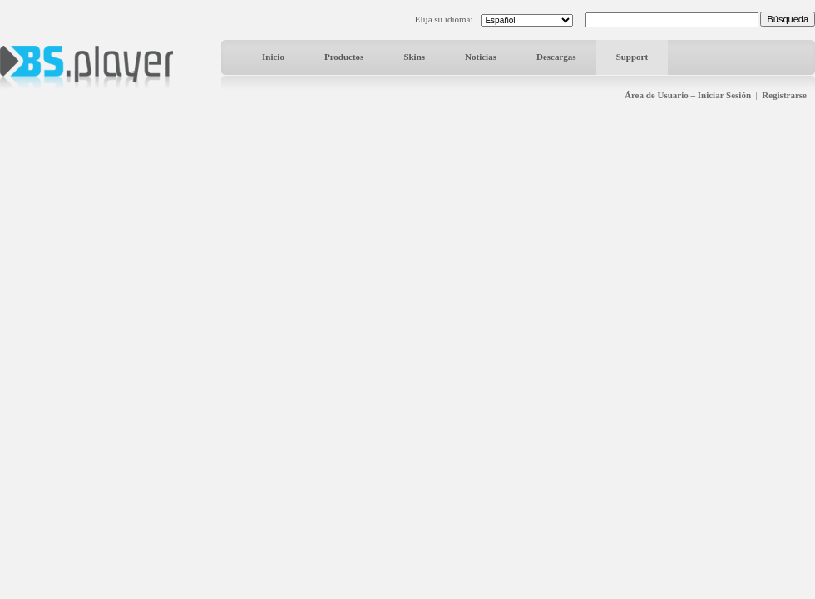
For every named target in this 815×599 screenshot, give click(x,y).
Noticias (480, 57)
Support (632, 57)
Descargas (556, 57)
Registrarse (784, 95)
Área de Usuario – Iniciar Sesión (688, 95)
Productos (343, 57)
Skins (414, 57)
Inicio (273, 57)
